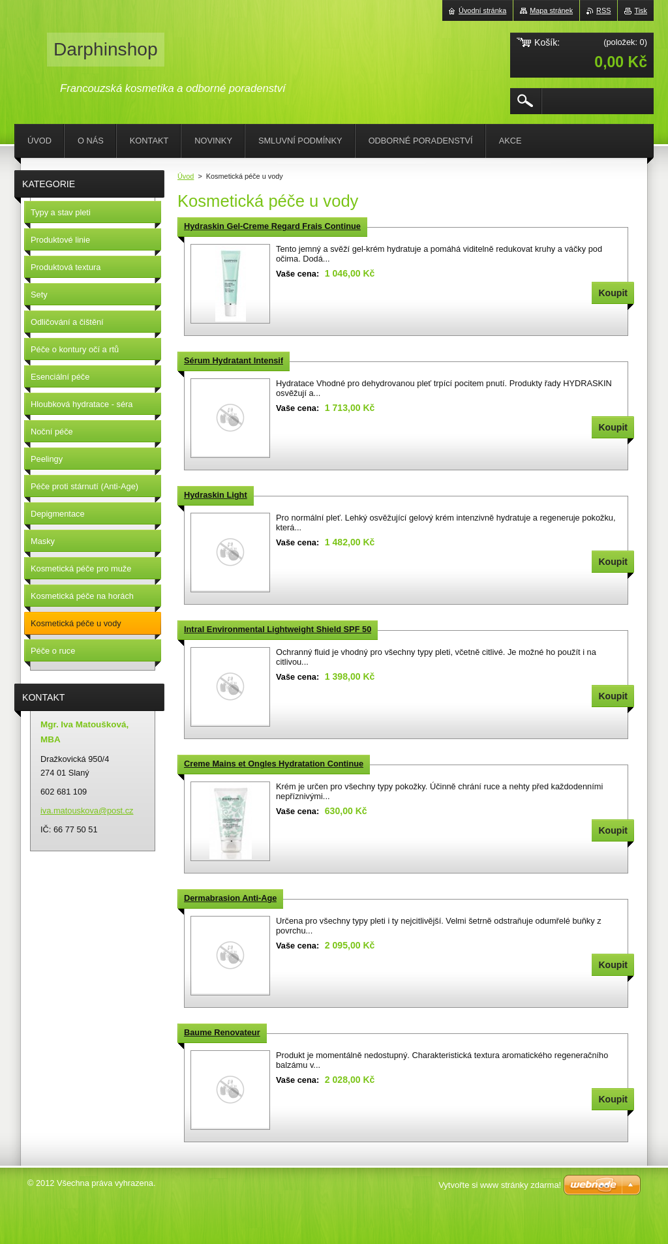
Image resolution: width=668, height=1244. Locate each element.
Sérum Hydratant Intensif (233, 360)
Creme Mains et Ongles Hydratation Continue (273, 763)
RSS (603, 10)
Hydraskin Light (215, 495)
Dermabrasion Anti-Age (230, 898)
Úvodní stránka (482, 10)
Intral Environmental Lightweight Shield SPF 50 (277, 629)
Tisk (640, 10)
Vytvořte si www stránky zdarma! (499, 1185)
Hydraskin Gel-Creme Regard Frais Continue (272, 226)
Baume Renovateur (222, 1032)
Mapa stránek (551, 10)
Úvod (185, 176)
